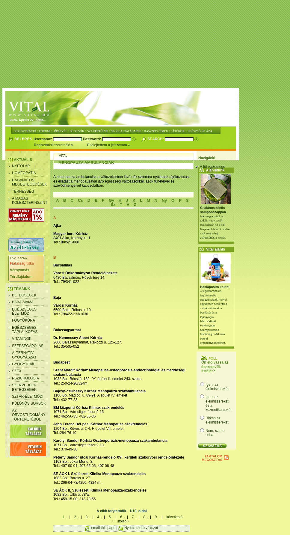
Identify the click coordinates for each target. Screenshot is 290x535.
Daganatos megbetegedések (29, 182)
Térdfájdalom (21, 277)
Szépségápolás (27, 346)
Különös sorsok (29, 403)
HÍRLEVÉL (60, 131)
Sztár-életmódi (27, 396)
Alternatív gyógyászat (24, 355)
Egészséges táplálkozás (24, 329)
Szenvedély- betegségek (24, 387)
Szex (16, 371)
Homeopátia (24, 173)
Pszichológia (25, 378)
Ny (164, 200)
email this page (103, 528)
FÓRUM (44, 131)
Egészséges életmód (24, 311)
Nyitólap (21, 166)
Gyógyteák (23, 364)
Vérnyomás (19, 270)
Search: (156, 139)
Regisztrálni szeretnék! (60, 145)
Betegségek (24, 295)
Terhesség (23, 191)
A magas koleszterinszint (29, 200)
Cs (80, 200)
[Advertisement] (146, 44)
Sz (113, 204)
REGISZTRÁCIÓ (25, 131)
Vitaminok (21, 339)
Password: (92, 139)
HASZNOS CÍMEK (156, 131)
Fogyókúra (23, 320)
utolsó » (123, 521)
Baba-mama (23, 302)
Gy (111, 200)
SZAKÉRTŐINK (97, 131)
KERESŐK (77, 131)
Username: (43, 139)
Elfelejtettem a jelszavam (108, 145)
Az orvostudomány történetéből (29, 415)
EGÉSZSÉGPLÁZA (200, 131)
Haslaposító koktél (214, 287)
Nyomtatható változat (141, 528)
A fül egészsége (212, 167)
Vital (63, 155)
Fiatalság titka (22, 263)
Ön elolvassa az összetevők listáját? (214, 366)
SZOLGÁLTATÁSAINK (126, 131)
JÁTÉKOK (178, 131)
